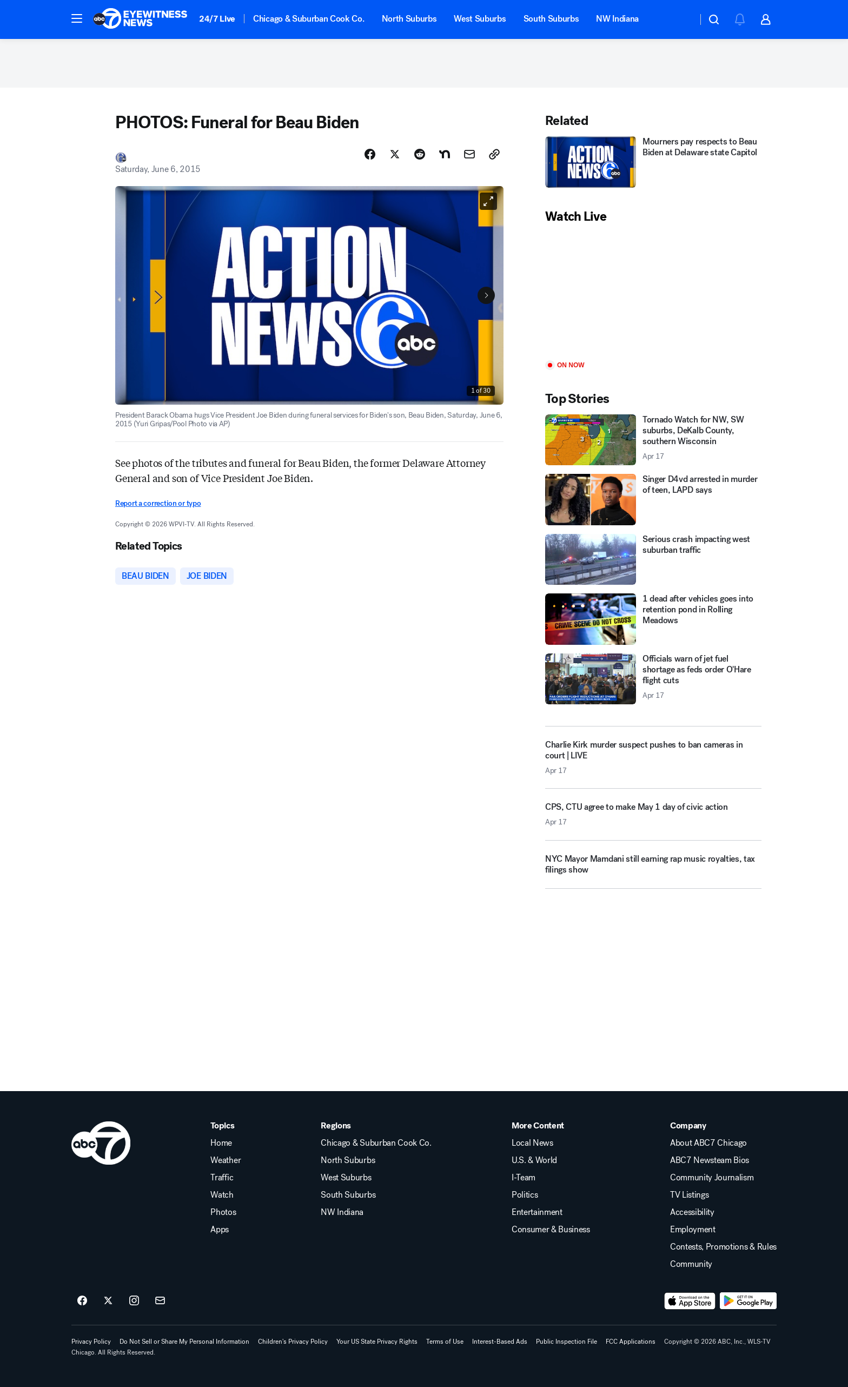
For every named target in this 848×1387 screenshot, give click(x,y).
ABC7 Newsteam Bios (709, 1160)
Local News (532, 1143)
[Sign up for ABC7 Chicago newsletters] (160, 1301)
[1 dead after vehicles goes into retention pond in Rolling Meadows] (653, 619)
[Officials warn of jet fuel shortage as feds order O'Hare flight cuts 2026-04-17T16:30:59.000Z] (653, 679)
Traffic (221, 1177)
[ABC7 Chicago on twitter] (108, 1301)
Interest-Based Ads (499, 1341)
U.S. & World (534, 1160)
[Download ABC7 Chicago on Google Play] (748, 1301)
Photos (223, 1212)
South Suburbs (551, 18)
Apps (219, 1229)
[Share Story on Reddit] (419, 154)
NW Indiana (617, 18)
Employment (693, 1229)
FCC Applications (630, 1341)
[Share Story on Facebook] (370, 154)
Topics (222, 1125)
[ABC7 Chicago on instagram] (134, 1301)
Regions (336, 1125)
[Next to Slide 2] (486, 295)
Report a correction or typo (158, 503)
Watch (221, 1195)
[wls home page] (100, 1143)
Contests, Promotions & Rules (723, 1247)
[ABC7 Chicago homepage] (140, 19)
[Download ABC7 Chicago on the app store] (690, 1301)
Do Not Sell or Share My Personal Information (184, 1341)
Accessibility (692, 1212)
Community (691, 1264)
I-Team (523, 1177)
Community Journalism (712, 1177)
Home (221, 1143)
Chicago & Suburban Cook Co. (308, 18)
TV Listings (689, 1195)
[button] (76, 18)
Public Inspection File (566, 1341)
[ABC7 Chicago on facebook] (82, 1301)
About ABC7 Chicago (708, 1143)
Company (688, 1125)
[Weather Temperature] (680, 19)
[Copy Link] (494, 154)
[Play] (653, 293)
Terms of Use (444, 1341)
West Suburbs (480, 18)
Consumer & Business (551, 1229)
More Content (538, 1125)
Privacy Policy (91, 1341)
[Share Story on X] (395, 154)
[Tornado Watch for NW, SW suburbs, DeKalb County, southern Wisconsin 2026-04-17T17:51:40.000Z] (653, 440)
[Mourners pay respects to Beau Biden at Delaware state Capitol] (653, 162)
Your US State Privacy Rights (377, 1341)
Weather (225, 1160)
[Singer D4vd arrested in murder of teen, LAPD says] (653, 499)
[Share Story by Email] (469, 154)
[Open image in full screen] (488, 201)
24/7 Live (217, 18)
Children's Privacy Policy (293, 1341)
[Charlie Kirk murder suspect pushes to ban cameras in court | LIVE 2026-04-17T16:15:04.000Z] (653, 757)
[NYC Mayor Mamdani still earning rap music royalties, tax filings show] (653, 868)
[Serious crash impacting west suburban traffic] (653, 559)
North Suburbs (409, 18)
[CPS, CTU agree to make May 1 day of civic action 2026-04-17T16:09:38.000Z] (653, 818)
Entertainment (537, 1212)
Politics (525, 1195)
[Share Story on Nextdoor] (444, 154)
